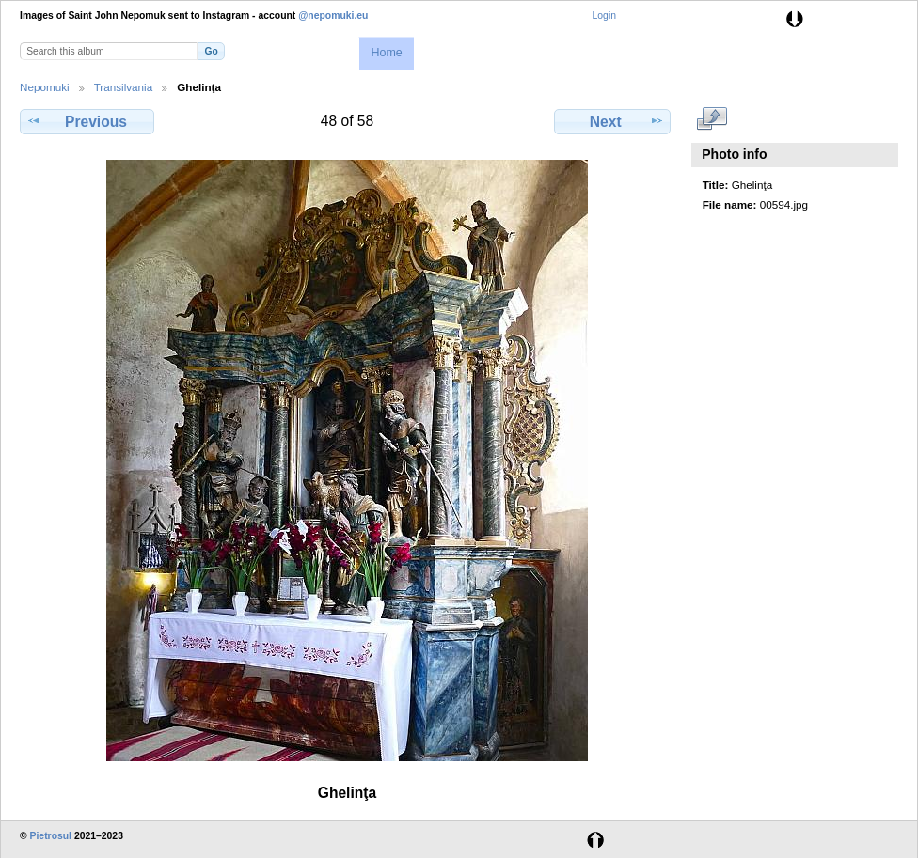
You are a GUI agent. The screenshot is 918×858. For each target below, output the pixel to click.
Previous (86, 121)
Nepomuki (45, 87)
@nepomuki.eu (333, 15)
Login (604, 15)
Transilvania (123, 87)
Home (386, 52)
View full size (712, 119)
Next (613, 121)
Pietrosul (50, 836)
